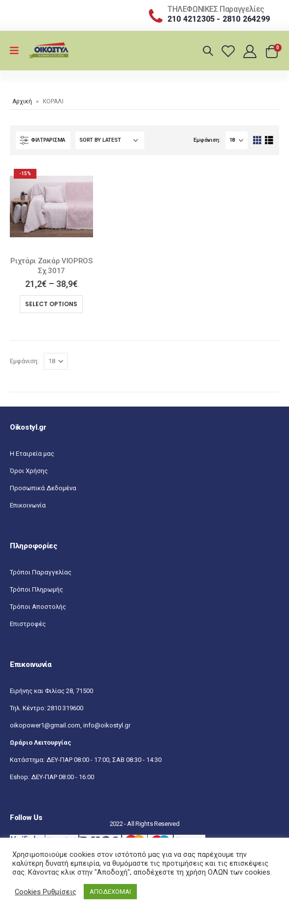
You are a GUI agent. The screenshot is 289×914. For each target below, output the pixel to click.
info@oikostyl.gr (106, 725)
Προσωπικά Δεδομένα (43, 488)
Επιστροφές (28, 624)
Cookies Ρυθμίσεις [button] (45, 891)
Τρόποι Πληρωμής (36, 589)
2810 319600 (65, 708)
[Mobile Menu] (17, 50)
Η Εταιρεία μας (32, 453)
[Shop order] (109, 140)
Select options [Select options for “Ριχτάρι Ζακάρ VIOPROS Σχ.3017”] (51, 304)
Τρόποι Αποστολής (38, 606)
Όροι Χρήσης (29, 470)
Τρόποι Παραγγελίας (40, 572)
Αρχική (22, 101)
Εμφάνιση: (207, 140)
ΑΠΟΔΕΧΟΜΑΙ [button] (110, 891)
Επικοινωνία (28, 505)
